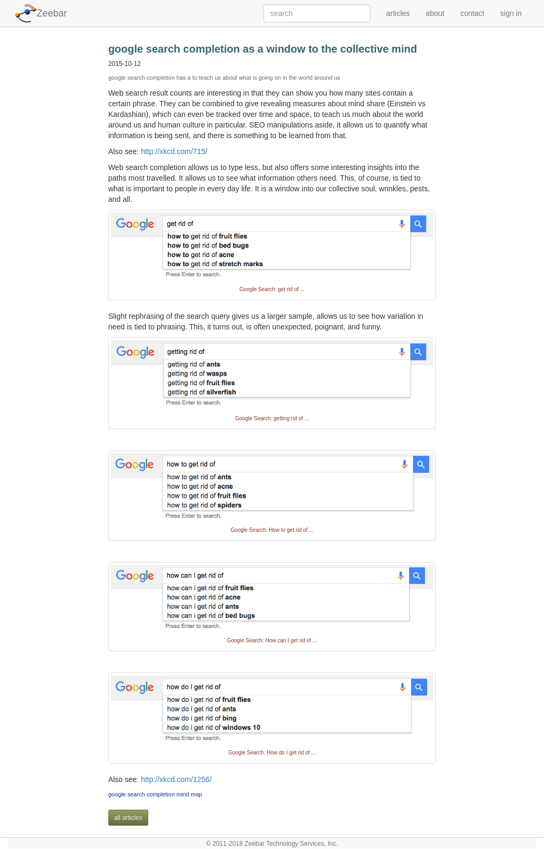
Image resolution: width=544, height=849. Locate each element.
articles (398, 13)
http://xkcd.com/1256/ (176, 779)
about (435, 13)
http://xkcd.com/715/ (174, 151)
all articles (128, 817)
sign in (511, 13)
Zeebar (52, 13)
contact (472, 13)
